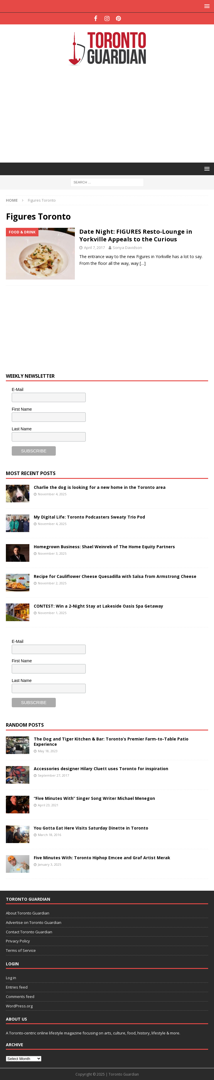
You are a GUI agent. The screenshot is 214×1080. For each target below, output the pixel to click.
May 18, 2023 (48, 751)
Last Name (22, 429)
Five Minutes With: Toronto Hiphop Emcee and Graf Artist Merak (102, 857)
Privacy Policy (18, 941)
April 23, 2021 (48, 805)
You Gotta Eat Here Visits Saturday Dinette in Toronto (91, 828)
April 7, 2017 (94, 247)
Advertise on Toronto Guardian (33, 922)
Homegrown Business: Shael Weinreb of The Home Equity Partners (104, 546)
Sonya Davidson (127, 247)
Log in (11, 977)
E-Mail (17, 389)
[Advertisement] (110, 114)
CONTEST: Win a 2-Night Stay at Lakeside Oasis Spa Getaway (98, 606)
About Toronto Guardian (27, 913)
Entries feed (17, 987)
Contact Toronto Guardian (29, 931)
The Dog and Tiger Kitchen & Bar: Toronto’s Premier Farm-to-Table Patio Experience (111, 741)
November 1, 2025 (52, 613)
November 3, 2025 (52, 553)
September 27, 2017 (53, 775)
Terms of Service (21, 950)
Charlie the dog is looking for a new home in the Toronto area (100, 487)
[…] (143, 263)
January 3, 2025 (49, 864)
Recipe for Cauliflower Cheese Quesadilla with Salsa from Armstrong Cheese (115, 576)
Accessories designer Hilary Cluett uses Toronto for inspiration (101, 768)
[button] (206, 6)
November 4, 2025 (52, 494)
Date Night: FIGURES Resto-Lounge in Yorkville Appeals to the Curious (135, 235)
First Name (22, 409)
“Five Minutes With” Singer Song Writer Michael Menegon (94, 798)
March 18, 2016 (49, 834)
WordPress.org (19, 1006)
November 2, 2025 (52, 583)
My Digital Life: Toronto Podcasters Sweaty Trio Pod (89, 517)
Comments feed (20, 996)
